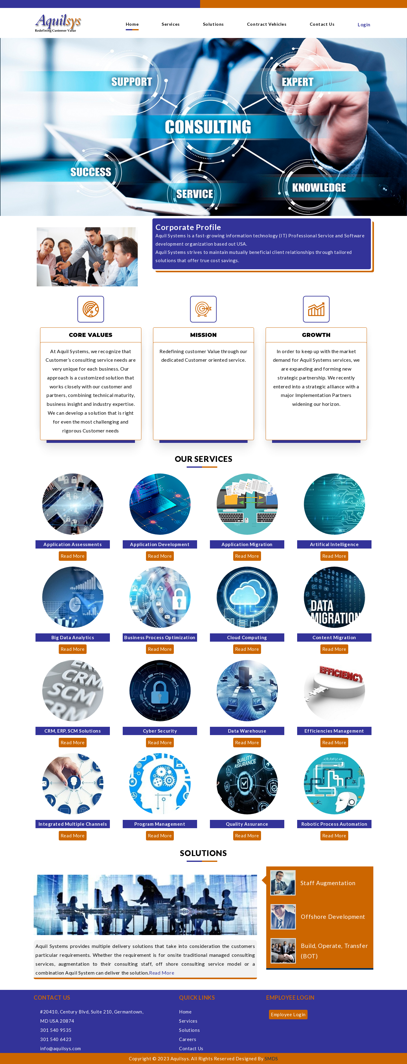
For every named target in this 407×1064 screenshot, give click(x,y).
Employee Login (288, 1014)
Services (171, 24)
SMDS (271, 1058)
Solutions (213, 24)
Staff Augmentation (328, 882)
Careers (187, 1039)
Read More (73, 556)
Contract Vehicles (267, 24)
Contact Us (322, 24)
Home (132, 24)
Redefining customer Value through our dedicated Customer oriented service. (203, 355)
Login (364, 24)
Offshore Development (333, 916)
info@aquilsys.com (60, 1048)
